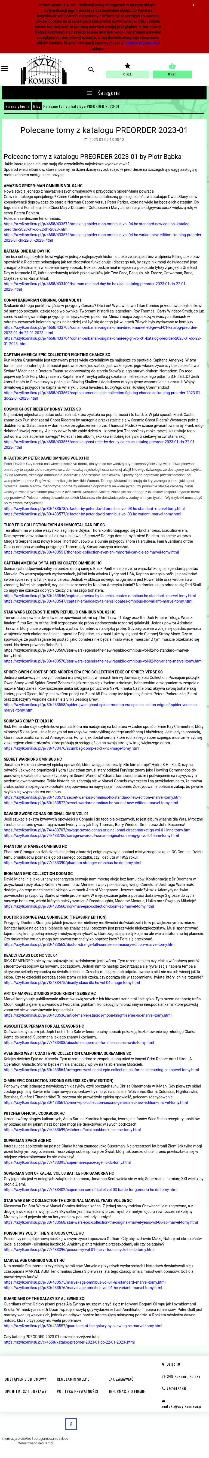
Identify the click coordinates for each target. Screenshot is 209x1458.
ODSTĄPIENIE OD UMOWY (25, 1379)
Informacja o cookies (17, 1439)
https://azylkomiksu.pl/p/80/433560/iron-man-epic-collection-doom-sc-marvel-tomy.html (79, 906)
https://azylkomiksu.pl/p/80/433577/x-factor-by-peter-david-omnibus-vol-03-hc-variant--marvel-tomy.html (92, 514)
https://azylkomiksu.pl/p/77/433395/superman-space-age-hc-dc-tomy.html (67, 1162)
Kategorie (103, 93)
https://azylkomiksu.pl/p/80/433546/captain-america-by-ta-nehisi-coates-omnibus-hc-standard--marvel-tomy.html (100, 596)
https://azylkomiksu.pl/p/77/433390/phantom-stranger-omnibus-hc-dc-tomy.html (72, 863)
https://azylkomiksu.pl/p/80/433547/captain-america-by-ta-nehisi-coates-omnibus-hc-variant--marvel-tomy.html (98, 601)
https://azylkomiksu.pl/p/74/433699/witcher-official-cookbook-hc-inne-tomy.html (72, 1130)
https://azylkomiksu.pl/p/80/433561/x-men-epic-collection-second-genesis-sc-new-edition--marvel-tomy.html (96, 1102)
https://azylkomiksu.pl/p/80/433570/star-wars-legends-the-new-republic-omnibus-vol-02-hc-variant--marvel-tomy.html (103, 661)
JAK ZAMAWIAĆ (121, 1379)
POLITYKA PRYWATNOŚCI (77, 1391)
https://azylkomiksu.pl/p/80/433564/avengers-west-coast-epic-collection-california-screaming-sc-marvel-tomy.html (101, 1070)
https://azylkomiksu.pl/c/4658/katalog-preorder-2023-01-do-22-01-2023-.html (69, 1342)
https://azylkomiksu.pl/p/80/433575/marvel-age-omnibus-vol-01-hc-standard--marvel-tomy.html (84, 1282)
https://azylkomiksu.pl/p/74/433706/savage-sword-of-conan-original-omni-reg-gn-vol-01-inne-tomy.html (91, 835)
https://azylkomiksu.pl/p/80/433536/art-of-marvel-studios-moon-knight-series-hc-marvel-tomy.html (87, 1015)
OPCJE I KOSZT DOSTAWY (26, 1391)
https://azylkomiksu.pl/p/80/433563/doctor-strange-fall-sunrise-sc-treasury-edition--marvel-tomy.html (90, 944)
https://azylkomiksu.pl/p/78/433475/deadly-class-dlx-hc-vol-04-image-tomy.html (72, 982)
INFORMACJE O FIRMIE (127, 1391)
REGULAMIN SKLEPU (73, 1379)
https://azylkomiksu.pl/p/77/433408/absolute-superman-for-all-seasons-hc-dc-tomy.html (79, 1042)
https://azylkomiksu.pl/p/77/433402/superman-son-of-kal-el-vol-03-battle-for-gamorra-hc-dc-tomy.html (90, 1189)
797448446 (173, 1388)
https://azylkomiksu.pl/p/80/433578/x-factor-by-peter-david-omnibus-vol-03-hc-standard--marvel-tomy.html (94, 508)
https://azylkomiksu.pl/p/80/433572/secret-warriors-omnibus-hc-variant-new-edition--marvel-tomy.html (91, 803)
